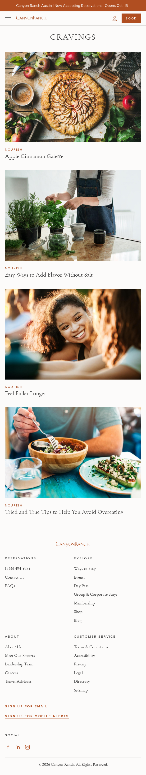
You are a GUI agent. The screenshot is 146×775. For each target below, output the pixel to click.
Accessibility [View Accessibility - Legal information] (84, 656)
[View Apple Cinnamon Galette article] (73, 97)
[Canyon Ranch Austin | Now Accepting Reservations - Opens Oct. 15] (116, 5)
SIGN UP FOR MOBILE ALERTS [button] (37, 716)
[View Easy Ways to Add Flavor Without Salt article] (73, 215)
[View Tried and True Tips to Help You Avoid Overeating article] (73, 452)
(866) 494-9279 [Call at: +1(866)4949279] (18, 568)
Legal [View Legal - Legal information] (78, 673)
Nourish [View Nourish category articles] (14, 149)
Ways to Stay (85, 568)
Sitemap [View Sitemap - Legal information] (81, 690)
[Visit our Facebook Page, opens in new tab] (8, 747)
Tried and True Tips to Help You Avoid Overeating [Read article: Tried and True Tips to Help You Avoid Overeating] (64, 512)
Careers (11, 673)
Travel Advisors (18, 681)
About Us (13, 647)
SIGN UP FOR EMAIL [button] (26, 706)
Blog (78, 620)
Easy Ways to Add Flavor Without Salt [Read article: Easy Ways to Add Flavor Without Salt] (49, 275)
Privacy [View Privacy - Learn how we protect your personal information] (80, 664)
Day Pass (81, 586)
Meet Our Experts (20, 656)
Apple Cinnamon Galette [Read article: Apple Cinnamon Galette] (34, 156)
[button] (115, 18)
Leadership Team (19, 664)
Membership (84, 603)
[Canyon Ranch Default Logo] (31, 18)
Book (131, 18)
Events (79, 577)
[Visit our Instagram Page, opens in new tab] (27, 747)
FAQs (10, 586)
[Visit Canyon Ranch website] (73, 544)
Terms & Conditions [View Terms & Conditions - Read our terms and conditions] (91, 647)
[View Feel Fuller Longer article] (73, 334)
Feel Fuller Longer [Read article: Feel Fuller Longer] (25, 393)
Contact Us (14, 577)
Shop (78, 612)
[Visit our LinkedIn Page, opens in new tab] (18, 747)
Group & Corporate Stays (95, 594)
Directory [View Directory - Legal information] (82, 681)
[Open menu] (8, 18)
